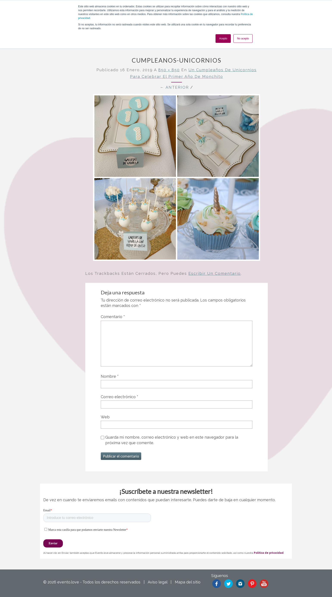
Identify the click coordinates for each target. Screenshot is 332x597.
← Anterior (174, 87)
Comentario (113, 316)
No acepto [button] (243, 38)
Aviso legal (157, 582)
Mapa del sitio (187, 582)
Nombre (110, 376)
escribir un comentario (214, 273)
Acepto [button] (223, 38)
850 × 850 (169, 70)
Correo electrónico (119, 396)
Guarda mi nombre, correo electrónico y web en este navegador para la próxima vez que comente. (171, 440)
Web (105, 417)
